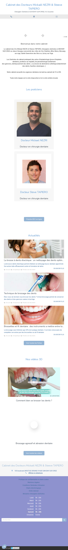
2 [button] (65, 36)
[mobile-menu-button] (56, 17)
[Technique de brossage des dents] (34, 282)
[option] (34, 26)
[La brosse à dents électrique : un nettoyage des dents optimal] (34, 249)
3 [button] (66, 36)
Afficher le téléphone (35, 473)
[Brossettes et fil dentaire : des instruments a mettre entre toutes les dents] (34, 315)
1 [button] (63, 36)
